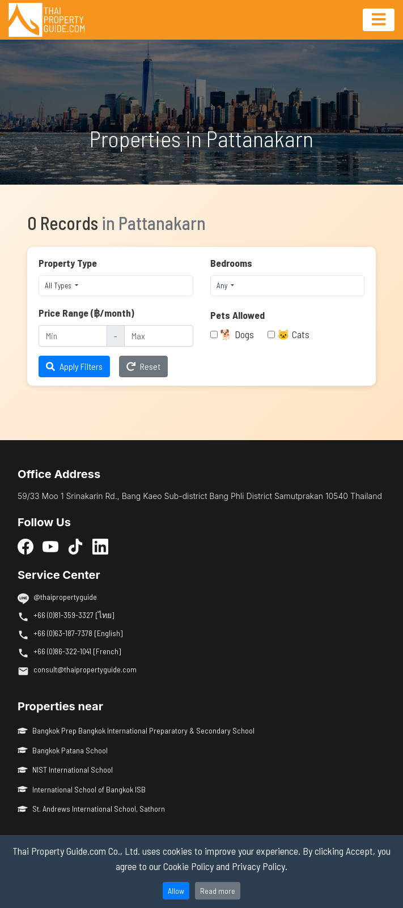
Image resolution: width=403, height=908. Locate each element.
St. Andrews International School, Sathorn (91, 808)
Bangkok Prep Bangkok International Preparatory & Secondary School (136, 730)
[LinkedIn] (100, 546)
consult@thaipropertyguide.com (85, 669)
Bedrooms (231, 263)
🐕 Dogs (237, 334)
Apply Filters (74, 366)
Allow (176, 891)
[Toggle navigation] (378, 19)
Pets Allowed (237, 315)
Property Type (68, 263)
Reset (143, 366)
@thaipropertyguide (65, 597)
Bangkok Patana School (63, 750)
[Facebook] (25, 546)
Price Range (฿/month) (86, 312)
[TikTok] (75, 546)
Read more (217, 891)
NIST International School (65, 769)
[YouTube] (50, 546)
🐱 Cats (293, 334)
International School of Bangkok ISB (82, 789)
